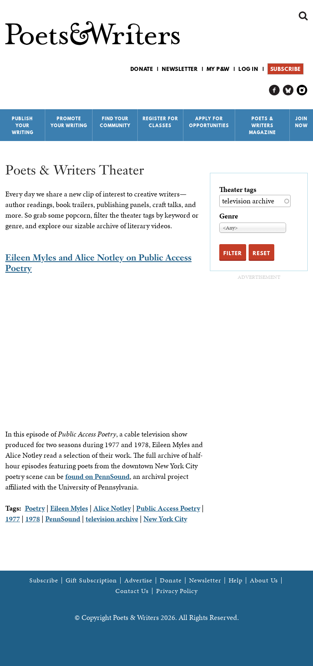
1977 (12, 519)
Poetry (35, 508)
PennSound (62, 519)
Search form (303, 15)
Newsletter (180, 69)
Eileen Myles (69, 508)
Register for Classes (160, 122)
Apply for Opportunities (209, 122)
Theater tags (237, 189)
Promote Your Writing (69, 122)
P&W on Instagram (302, 90)
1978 (32, 519)
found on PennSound (97, 476)
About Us (264, 580)
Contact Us (132, 591)
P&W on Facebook (274, 90)
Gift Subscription (91, 580)
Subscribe (285, 69)
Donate (141, 69)
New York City (165, 519)
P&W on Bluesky (288, 90)
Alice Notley (112, 508)
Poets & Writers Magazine (262, 125)
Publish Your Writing (22, 125)
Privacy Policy (177, 591)
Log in (248, 69)
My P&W (218, 69)
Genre (228, 216)
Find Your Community (115, 122)
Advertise (138, 580)
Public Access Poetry (168, 508)
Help (236, 580)
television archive (112, 519)
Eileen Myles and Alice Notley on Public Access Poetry (98, 262)
